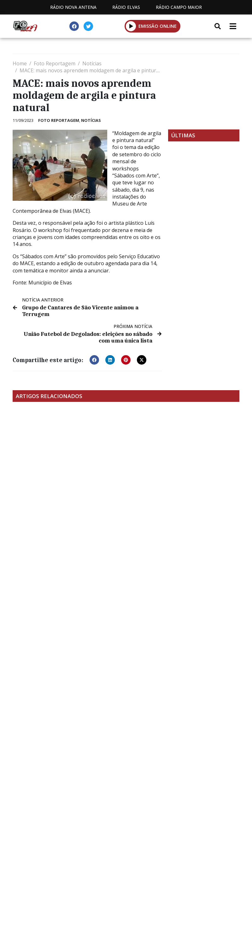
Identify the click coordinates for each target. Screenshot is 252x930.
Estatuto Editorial (76, 859)
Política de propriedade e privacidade (126, 866)
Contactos (185, 859)
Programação (136, 859)
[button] (94, 357)
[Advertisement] (203, 91)
